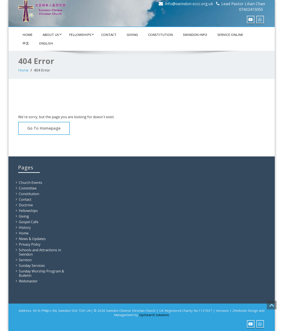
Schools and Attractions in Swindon (40, 252)
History (25, 227)
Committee (28, 188)
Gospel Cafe (28, 222)
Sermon (25, 260)
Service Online (230, 34)
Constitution (160, 34)
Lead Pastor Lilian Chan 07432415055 (243, 6)
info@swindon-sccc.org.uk (189, 3)
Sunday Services (32, 265)
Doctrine (26, 205)
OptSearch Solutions (154, 315)
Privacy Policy (29, 244)
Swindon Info (195, 34)
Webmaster (28, 281)
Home (27, 34)
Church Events (30, 182)
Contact (108, 34)
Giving (132, 34)
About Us (52, 34)
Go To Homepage (44, 128)
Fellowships (81, 34)
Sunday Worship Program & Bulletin (41, 273)
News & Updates (32, 238)
